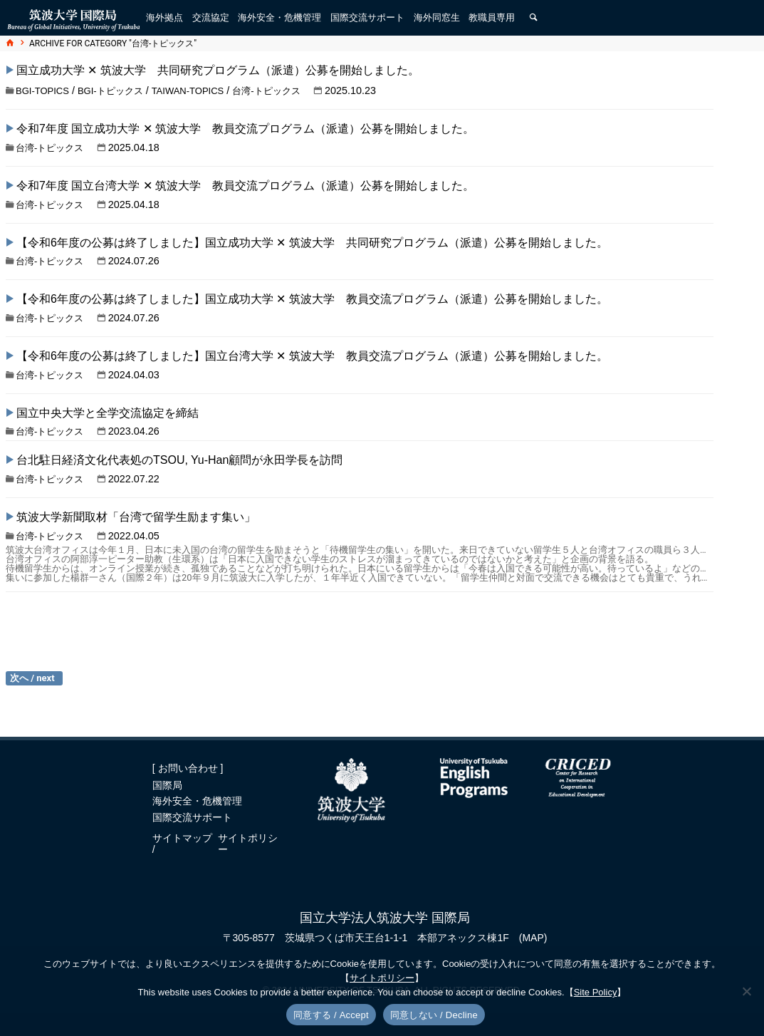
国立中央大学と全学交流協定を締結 (107, 413)
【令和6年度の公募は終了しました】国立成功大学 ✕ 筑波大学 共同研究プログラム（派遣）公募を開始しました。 (312, 243)
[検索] (533, 18)
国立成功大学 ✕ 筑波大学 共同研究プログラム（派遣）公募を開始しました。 (217, 70)
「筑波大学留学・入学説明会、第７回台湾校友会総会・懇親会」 (197, 611)
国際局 (167, 785)
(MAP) (533, 937)
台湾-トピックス (266, 91)
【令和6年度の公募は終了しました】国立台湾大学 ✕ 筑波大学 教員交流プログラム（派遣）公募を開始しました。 (312, 356)
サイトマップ (182, 838)
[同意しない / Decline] (746, 991)
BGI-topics (42, 91)
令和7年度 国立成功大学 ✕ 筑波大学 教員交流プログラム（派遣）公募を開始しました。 (245, 129)
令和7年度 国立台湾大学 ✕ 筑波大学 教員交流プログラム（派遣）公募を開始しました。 (245, 186)
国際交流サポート (192, 817)
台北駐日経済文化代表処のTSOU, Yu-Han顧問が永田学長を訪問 (179, 460)
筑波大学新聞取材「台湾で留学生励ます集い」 (136, 517)
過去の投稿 (34, 678)
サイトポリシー (248, 843)
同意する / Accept (331, 1015)
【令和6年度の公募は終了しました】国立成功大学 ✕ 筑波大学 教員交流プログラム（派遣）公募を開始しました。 (312, 299)
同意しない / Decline (434, 1015)
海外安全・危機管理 (197, 801)
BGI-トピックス (110, 91)
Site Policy (595, 992)
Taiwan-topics (188, 91)
